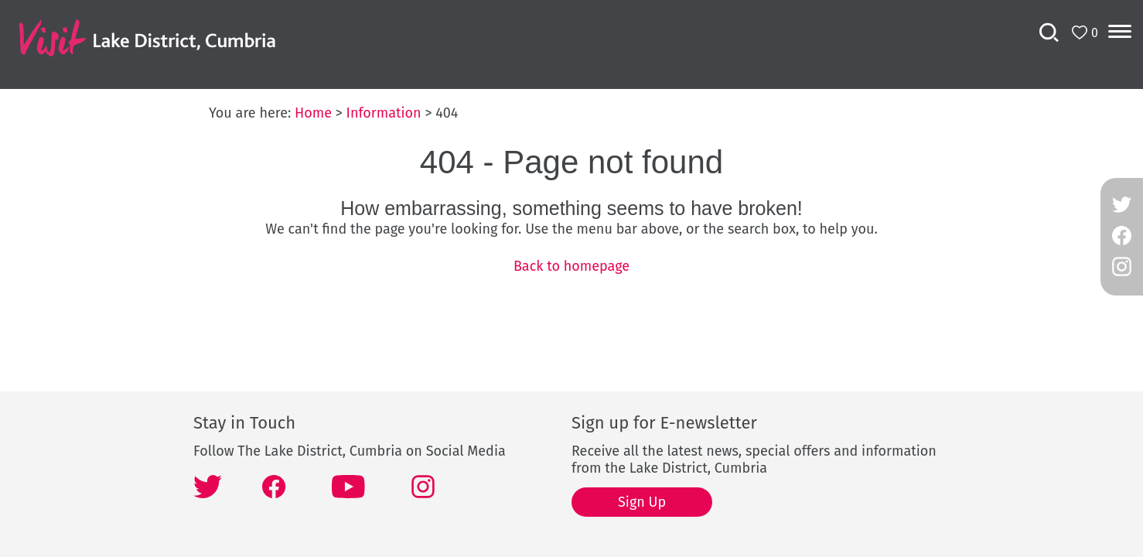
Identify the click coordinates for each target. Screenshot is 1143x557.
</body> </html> (571, 278)
